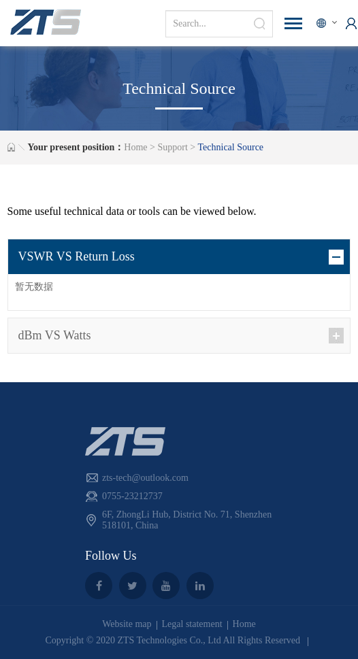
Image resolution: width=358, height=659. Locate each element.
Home (135, 147)
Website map (126, 624)
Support (172, 147)
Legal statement (192, 624)
